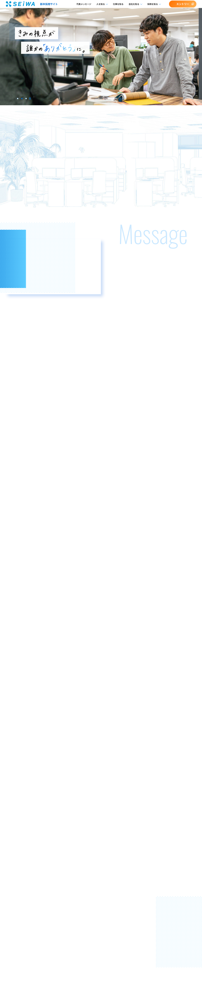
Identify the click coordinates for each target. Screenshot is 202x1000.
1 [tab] (17, 98)
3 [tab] (26, 98)
